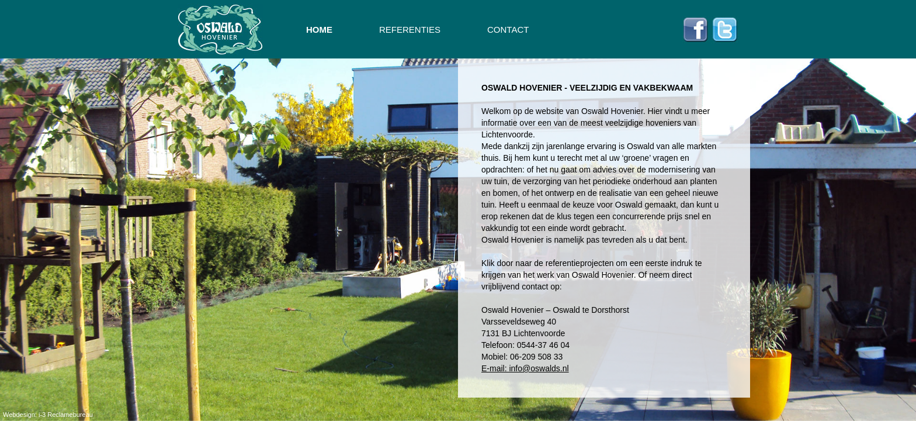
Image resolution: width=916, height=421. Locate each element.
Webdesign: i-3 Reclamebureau (48, 414)
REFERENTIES (409, 29)
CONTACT (508, 29)
